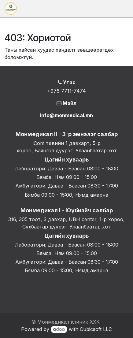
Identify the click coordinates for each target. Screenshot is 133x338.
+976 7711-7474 (66, 91)
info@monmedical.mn (66, 115)
